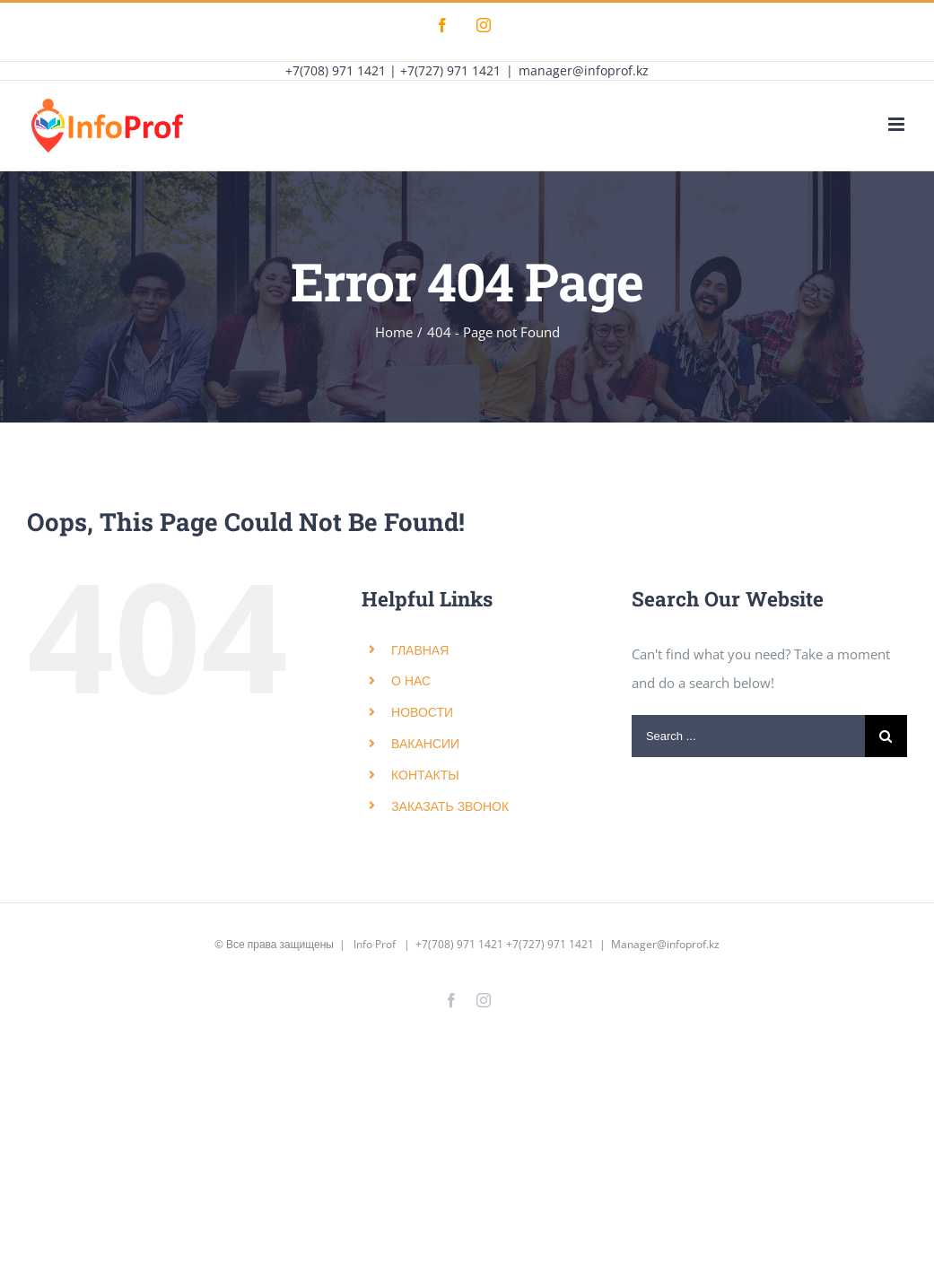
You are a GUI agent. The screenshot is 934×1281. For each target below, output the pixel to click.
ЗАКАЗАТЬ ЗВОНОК (450, 806)
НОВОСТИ (422, 711)
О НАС (411, 680)
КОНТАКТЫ (425, 774)
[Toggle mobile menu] (897, 124)
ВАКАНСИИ (425, 743)
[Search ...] (748, 736)
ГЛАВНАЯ (420, 649)
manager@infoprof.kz (584, 70)
